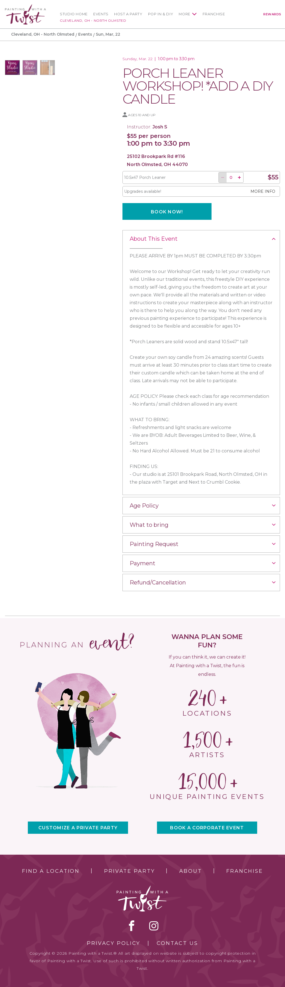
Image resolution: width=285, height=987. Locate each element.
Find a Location (51, 871)
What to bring (149, 524)
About (190, 871)
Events (101, 14)
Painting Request (154, 544)
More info (262, 191)
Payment (142, 563)
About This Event (154, 238)
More (184, 14)
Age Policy (144, 505)
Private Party (129, 871)
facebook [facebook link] (131, 925)
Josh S (160, 127)
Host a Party (128, 14)
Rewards (272, 14)
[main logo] (25, 6)
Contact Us (177, 943)
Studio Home (74, 14)
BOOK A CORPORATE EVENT (207, 827)
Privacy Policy (113, 943)
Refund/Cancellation (158, 582)
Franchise (214, 14)
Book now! (167, 212)
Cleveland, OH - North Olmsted (93, 20)
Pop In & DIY (160, 14)
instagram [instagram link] (153, 925)
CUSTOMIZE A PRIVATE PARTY (77, 827)
